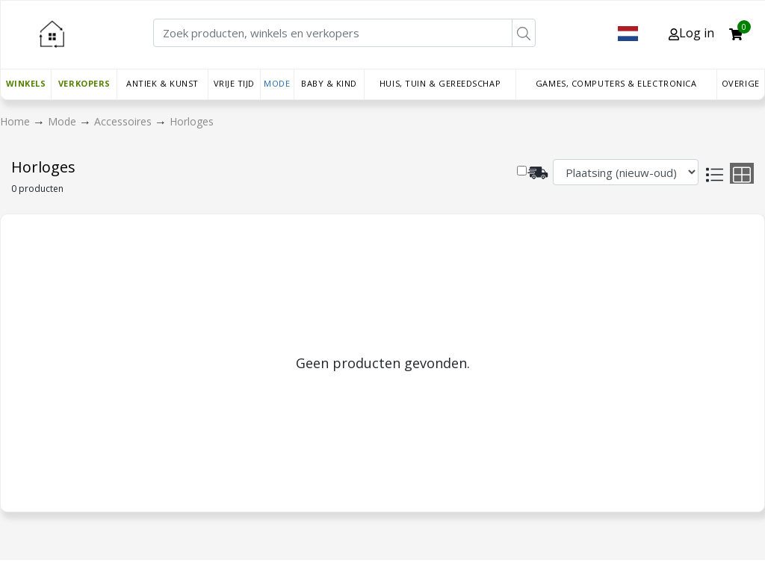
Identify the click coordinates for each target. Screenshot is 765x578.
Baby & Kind (329, 83)
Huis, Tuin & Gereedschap (440, 83)
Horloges (192, 121)
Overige (741, 83)
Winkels (26, 83)
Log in (691, 33)
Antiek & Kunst (162, 83)
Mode (277, 83)
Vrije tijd (234, 83)
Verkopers (84, 83)
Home (16, 121)
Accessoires (124, 121)
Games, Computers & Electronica (616, 83)
